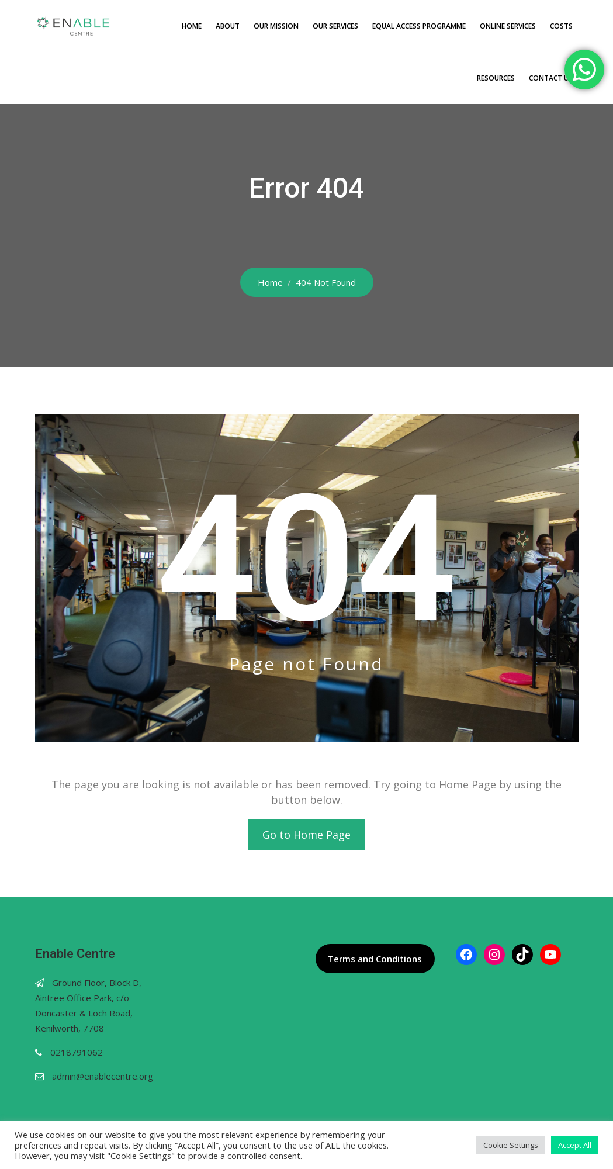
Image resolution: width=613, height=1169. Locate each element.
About (228, 26)
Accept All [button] (574, 1145)
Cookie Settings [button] (510, 1145)
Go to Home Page (306, 835)
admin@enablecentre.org (102, 1076)
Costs (561, 26)
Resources (496, 78)
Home (192, 26)
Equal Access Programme (419, 26)
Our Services (335, 26)
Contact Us (551, 78)
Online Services (508, 26)
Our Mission (276, 26)
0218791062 (76, 1052)
